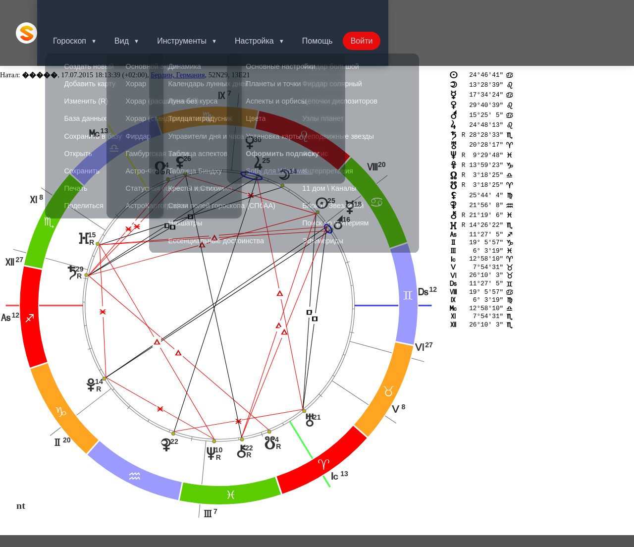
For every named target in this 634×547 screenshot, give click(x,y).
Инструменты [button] (197, 12)
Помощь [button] (337, 12)
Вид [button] (135, 12)
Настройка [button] (272, 12)
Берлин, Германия (178, 34)
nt (20, 463)
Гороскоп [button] (81, 12)
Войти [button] (383, 12)
